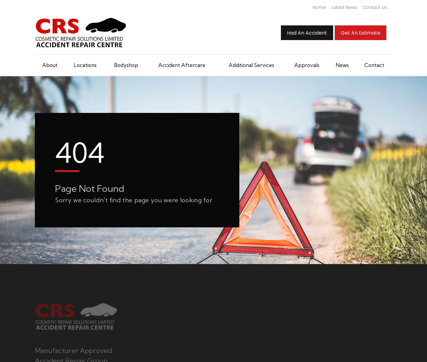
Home (319, 7)
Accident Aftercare (181, 65)
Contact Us (375, 7)
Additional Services (251, 65)
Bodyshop (126, 65)
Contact (374, 65)
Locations (85, 65)
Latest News (344, 7)
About (49, 65)
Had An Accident (307, 32)
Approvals (306, 65)
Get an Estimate (360, 32)
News (342, 65)
